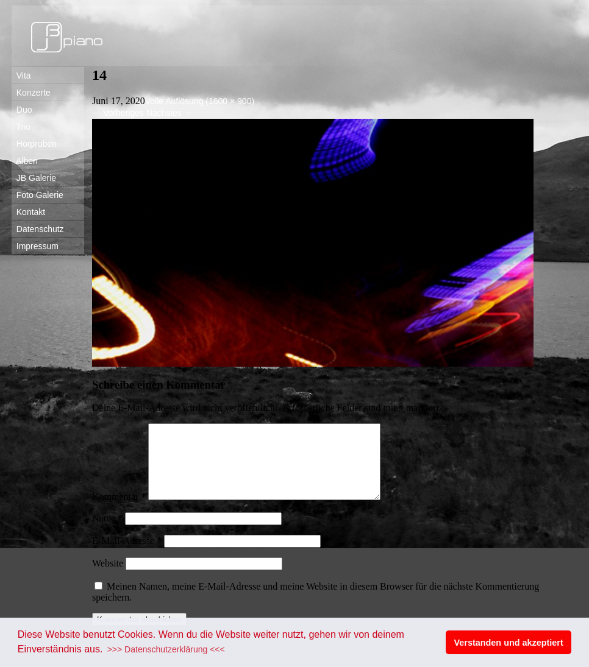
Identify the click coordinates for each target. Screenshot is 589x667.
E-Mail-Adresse (127, 555)
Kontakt (28, 212)
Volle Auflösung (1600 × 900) (199, 101)
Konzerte (31, 92)
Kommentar (119, 511)
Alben (25, 161)
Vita (21, 75)
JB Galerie (34, 178)
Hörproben (34, 144)
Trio (21, 127)
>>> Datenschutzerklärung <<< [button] (166, 649)
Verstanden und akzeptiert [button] (508, 643)
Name (107, 533)
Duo (22, 110)
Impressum (35, 246)
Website (107, 578)
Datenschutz (38, 229)
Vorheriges (118, 113)
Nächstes (169, 113)
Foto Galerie (37, 195)
